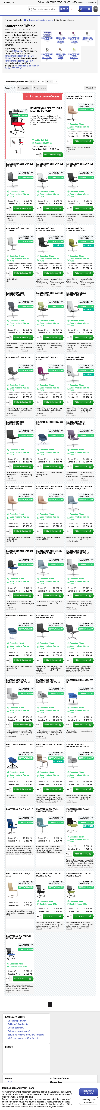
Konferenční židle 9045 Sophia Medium (80, 644)
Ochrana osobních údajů (19, 1031)
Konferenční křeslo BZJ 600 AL (20, 644)
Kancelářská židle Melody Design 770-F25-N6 (20, 514)
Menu (95, 9)
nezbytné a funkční (27, 1099)
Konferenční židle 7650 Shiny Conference (50, 837)
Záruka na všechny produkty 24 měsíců (26, 1035)
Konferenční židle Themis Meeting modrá (20, 963)
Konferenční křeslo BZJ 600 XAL (50, 450)
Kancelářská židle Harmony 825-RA (20, 450)
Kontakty (7, 2)
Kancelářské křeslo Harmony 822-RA (80, 321)
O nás (10, 1082)
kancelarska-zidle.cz (15, 10)
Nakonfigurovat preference (89, 1100)
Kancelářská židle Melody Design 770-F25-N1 (22, 67)
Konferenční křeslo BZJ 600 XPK (20, 773)
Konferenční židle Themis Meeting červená (35, 126)
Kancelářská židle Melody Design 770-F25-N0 (50, 514)
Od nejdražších (40, 88)
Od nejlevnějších (24, 88)
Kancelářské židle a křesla (41, 20)
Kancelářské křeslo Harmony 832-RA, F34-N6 (80, 579)
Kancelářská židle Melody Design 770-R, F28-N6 (50, 579)
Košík (85, 10)
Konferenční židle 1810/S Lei (20, 837)
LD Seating (17, 51)
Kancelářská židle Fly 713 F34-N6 (50, 385)
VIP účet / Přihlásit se (86, 2)
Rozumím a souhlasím (88, 1092)
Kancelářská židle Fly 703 (20, 385)
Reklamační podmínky (18, 1024)
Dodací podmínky (16, 1028)
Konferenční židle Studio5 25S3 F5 (50, 773)
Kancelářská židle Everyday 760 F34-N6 (20, 321)
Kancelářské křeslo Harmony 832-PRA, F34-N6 (20, 708)
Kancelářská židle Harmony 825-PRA (50, 644)
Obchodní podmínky (17, 1021)
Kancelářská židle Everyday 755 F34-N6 (80, 256)
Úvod (25, 20)
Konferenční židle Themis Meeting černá (50, 901)
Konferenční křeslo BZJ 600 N (80, 708)
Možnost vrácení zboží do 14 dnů (23, 1038)
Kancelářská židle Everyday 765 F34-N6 (80, 450)
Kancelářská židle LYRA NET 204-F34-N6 (20, 579)
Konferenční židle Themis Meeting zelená (80, 901)
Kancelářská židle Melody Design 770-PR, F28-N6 (80, 514)
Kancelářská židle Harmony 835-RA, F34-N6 (80, 773)
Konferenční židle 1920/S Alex (20, 901)
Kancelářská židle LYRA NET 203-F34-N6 (50, 192)
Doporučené (10, 88)
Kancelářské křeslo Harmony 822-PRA (80, 385)
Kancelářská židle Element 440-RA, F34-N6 (50, 321)
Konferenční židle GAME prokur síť (80, 837)
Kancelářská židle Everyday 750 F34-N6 (50, 256)
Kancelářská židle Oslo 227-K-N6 (20, 61)
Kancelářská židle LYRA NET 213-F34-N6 (20, 192)
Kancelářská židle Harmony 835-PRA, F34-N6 (50, 708)
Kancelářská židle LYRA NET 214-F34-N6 (80, 192)
